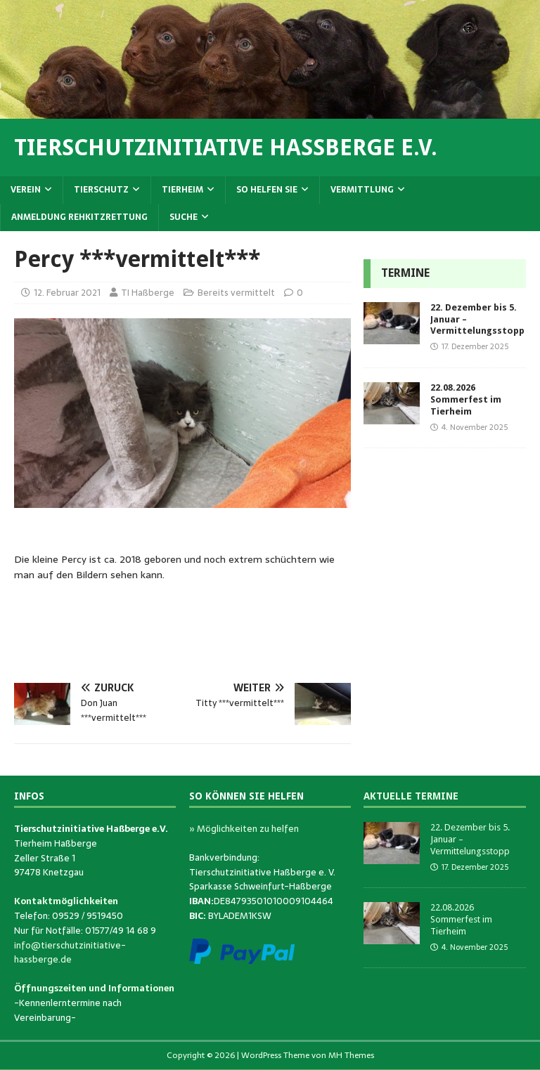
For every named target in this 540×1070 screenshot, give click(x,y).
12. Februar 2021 (67, 292)
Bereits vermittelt (236, 292)
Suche (183, 217)
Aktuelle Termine (411, 796)
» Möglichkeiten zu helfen (244, 828)
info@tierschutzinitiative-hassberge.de (70, 952)
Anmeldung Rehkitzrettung (79, 217)
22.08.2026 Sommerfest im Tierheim (465, 399)
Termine (405, 273)
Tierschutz (101, 190)
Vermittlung (362, 190)
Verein (26, 190)
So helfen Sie (266, 190)
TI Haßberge (147, 292)
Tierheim (182, 190)
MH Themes (351, 1055)
